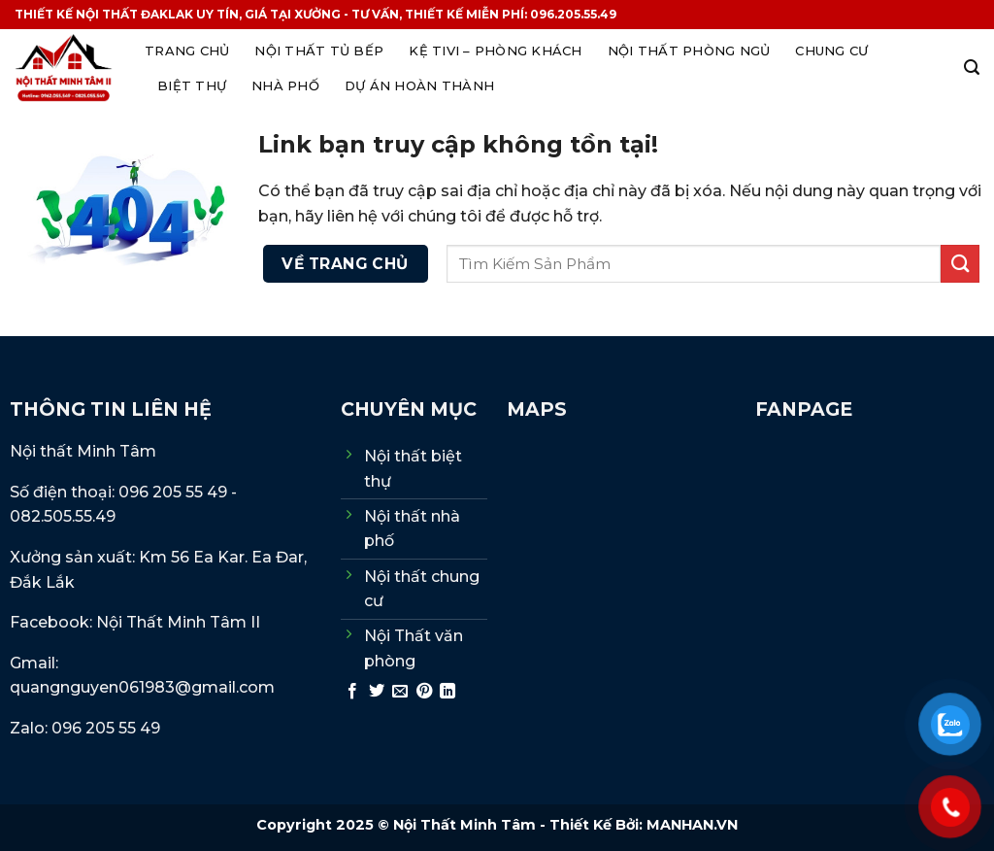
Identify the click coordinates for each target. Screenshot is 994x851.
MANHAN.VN (692, 825)
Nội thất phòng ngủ (689, 50)
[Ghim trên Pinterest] (424, 691)
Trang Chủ (187, 50)
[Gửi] (960, 264)
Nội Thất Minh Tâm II (180, 622)
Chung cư (831, 50)
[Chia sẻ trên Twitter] (376, 691)
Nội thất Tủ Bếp (318, 50)
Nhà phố (285, 85)
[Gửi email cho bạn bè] (400, 691)
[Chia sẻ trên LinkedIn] (447, 691)
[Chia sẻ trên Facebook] (352, 691)
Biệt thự (191, 85)
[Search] (971, 67)
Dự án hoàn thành (419, 85)
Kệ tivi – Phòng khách (495, 50)
